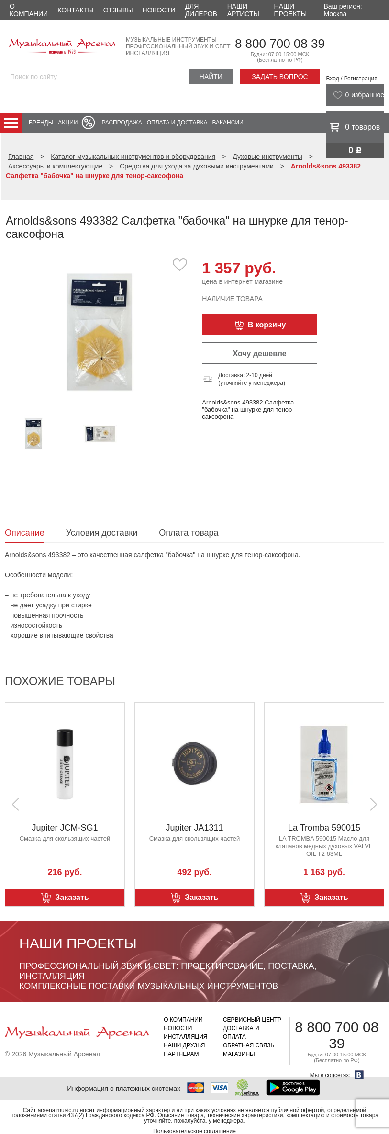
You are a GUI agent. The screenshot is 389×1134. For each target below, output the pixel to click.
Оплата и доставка (177, 122)
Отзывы (118, 10)
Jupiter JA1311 (194, 827)
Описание (24, 533)
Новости (159, 10)
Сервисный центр (252, 1019)
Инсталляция (185, 1036)
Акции (68, 122)
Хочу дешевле (259, 353)
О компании (29, 10)
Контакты (75, 10)
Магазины (239, 1054)
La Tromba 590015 (324, 827)
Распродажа (121, 122)
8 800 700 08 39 (280, 43)
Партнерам (181, 1054)
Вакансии (228, 122)
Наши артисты (243, 10)
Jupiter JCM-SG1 (65, 827)
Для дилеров (201, 10)
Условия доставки (101, 533)
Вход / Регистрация (351, 78)
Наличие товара (232, 299)
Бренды (41, 122)
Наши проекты (290, 10)
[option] (100, 331)
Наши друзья (184, 1045)
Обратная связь (249, 1045)
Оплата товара (188, 533)
